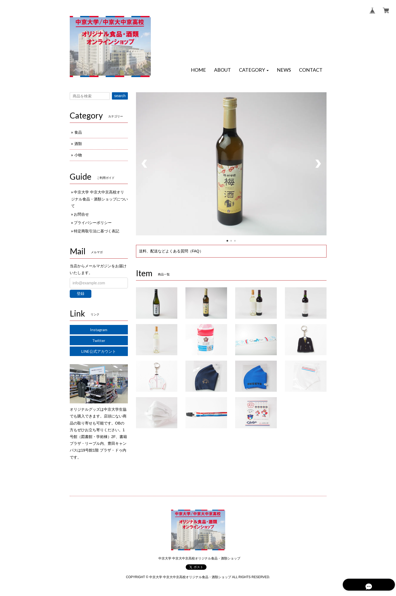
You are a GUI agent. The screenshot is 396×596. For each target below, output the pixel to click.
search (119, 96)
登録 (80, 293)
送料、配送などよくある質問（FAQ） (171, 251)
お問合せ (81, 214)
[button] (254, 70)
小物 (78, 155)
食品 (78, 132)
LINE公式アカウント (98, 351)
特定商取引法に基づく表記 (96, 231)
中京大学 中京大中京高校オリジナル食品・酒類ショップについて (99, 199)
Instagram (98, 329)
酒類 (78, 143)
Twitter (98, 340)
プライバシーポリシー (93, 222)
